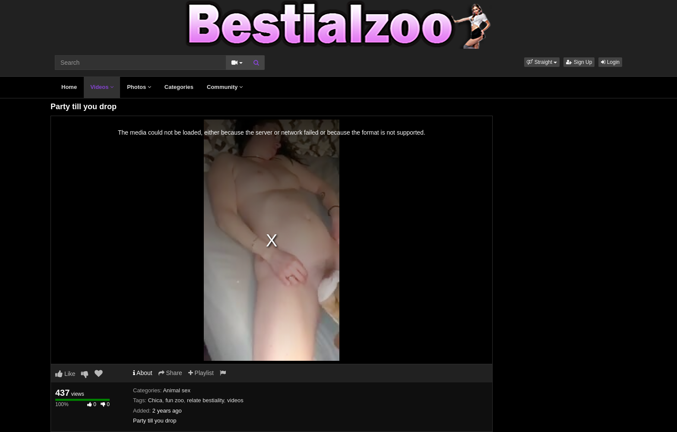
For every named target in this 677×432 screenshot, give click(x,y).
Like (65, 373)
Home (69, 87)
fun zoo (174, 400)
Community (225, 87)
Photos (139, 87)
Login (610, 62)
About (142, 372)
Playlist (201, 372)
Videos (102, 87)
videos (235, 400)
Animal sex (176, 390)
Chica (155, 400)
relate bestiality (205, 400)
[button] (542, 62)
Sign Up (579, 62)
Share (170, 372)
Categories (179, 87)
